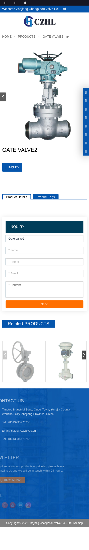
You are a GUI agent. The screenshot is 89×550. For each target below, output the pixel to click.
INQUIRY (14, 167)
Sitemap (78, 523)
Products (27, 36)
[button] (3, 96)
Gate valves (53, 36)
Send (44, 304)
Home (7, 36)
